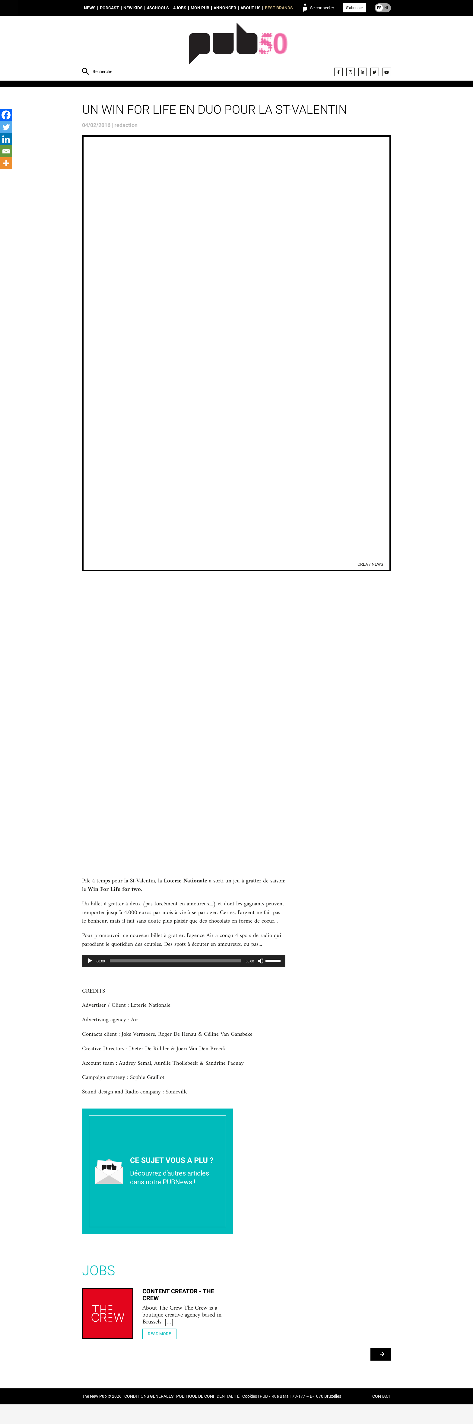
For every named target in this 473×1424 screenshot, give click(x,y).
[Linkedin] (6, 139)
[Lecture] (90, 974)
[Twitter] (6, 127)
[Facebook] (6, 115)
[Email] (6, 151)
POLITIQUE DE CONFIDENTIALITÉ (208, 1416)
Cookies (249, 1416)
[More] (6, 163)
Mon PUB (200, 8)
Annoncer (225, 8)
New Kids (133, 8)
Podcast (109, 8)
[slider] (175, 973)
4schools (158, 8)
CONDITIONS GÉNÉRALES (148, 1416)
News (90, 8)
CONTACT (381, 1416)
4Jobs (179, 8)
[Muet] (261, 974)
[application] (183, 974)
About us (250, 8)
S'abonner (354, 7)
